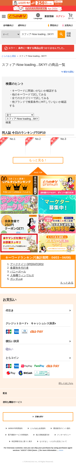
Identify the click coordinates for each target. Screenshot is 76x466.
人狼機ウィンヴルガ (22, 275)
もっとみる (66, 282)
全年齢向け (8, 25)
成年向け (22, 25)
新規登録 (49, 16)
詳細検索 (69, 34)
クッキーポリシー (64, 435)
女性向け (67, 25)
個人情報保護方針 (42, 435)
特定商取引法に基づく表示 (22, 441)
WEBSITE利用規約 (15, 428)
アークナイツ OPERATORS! (27, 264)
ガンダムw (16, 278)
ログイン (60, 16)
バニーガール (18, 271)
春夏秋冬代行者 (19, 267)
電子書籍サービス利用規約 (18, 435)
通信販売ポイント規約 (61, 428)
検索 (8, 122)
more (61, 450)
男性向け (52, 25)
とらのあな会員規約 (38, 428)
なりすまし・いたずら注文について (53, 441)
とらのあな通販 (9, 56)
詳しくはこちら (66, 383)
